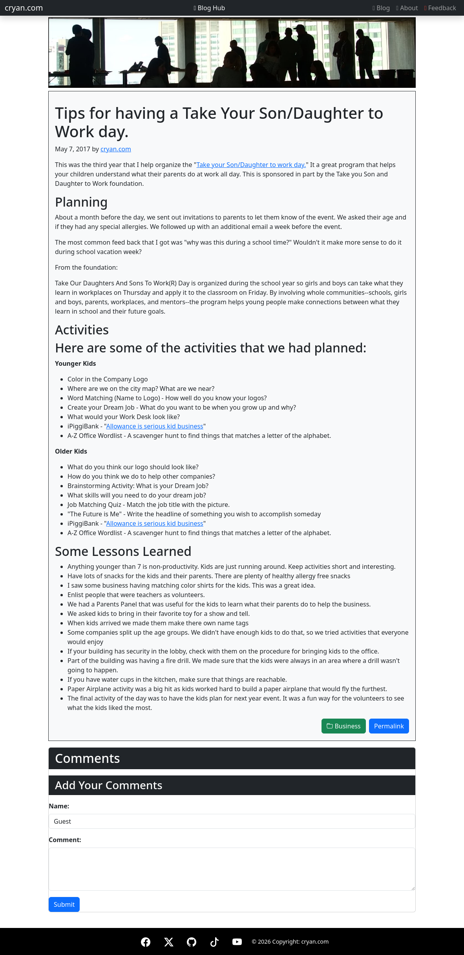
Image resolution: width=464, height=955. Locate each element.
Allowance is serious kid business (154, 426)
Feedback (440, 8)
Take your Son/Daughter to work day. (251, 164)
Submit (64, 904)
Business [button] (343, 726)
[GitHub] (191, 940)
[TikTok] (214, 940)
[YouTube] (237, 940)
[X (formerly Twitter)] (169, 940)
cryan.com (24, 7)
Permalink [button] (389, 726)
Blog (381, 8)
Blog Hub (209, 8)
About (407, 8)
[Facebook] (145, 940)
